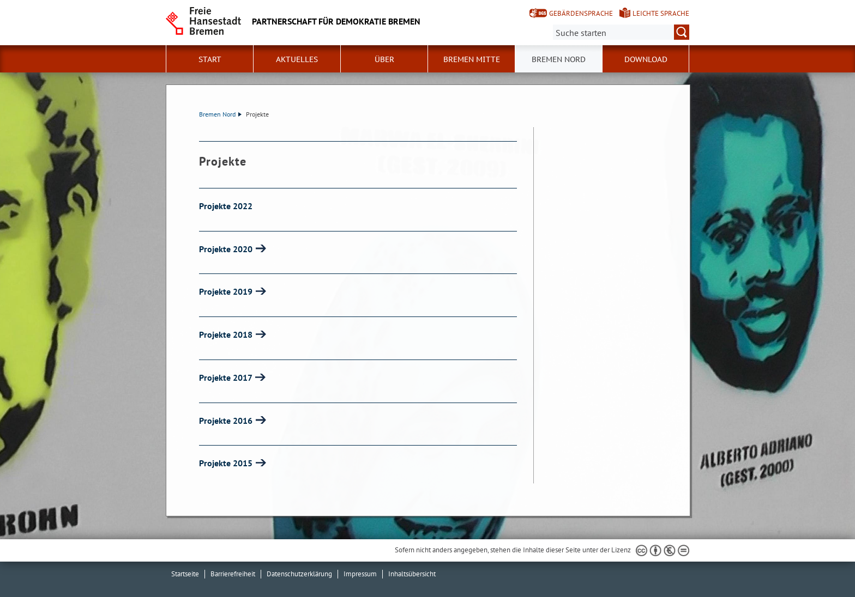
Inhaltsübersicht (412, 573)
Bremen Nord (220, 114)
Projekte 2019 (227, 291)
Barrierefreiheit (232, 573)
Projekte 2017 (226, 377)
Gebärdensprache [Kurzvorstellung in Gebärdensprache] (581, 13)
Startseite (185, 573)
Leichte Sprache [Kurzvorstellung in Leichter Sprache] (661, 13)
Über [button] (384, 59)
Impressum (360, 573)
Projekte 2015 (227, 463)
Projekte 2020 (227, 248)
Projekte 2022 (225, 205)
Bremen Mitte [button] (471, 59)
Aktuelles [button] (297, 59)
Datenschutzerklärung (299, 573)
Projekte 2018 (227, 334)
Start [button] (209, 59)
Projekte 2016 (227, 420)
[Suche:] (621, 32)
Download (645, 59)
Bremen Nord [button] (559, 59)
